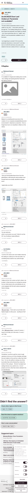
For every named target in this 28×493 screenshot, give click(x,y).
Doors (3, 56)
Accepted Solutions (9, 417)
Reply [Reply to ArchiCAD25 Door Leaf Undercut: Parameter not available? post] (19, 60)
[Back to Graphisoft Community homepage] (8, 2)
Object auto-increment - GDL (11, 455)
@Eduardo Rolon (9, 330)
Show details (22, 479)
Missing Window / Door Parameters (13, 436)
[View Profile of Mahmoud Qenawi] (8, 71)
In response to (11, 109)
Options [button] (26, 8)
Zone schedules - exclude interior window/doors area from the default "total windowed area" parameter (13, 449)
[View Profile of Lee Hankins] (6, 249)
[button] (3, 60)
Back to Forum (7, 409)
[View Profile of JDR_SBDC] (8, 12)
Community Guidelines (14, 489)
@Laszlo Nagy (5, 310)
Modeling (5, 452)
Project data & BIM (7, 438)
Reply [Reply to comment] (19, 103)
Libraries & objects (7, 457)
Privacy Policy (10, 488)
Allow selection (21, 485)
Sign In (26, 2)
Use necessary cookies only (21, 490)
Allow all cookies (21, 482)
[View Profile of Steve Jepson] (7, 348)
